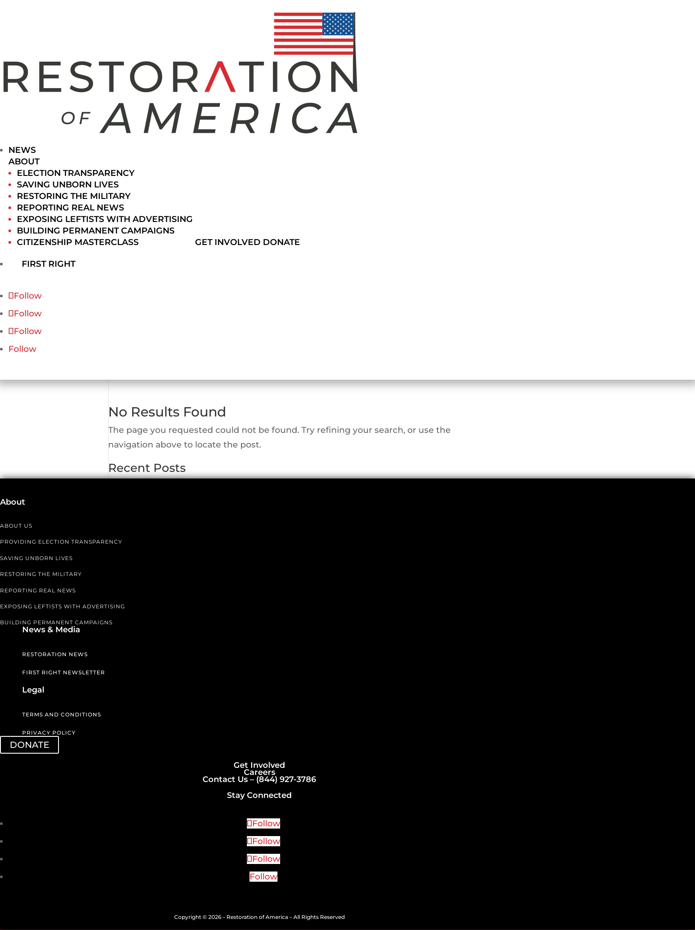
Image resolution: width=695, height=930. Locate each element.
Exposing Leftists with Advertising (105, 219)
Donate (281, 242)
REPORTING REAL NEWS (38, 591)
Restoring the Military (74, 196)
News (22, 150)
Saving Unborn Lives (68, 184)
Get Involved (228, 242)
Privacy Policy (49, 733)
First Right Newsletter (63, 672)
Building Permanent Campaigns (96, 231)
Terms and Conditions (61, 715)
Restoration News (55, 654)
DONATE (29, 745)
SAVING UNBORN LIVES (36, 558)
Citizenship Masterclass (78, 242)
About (23, 161)
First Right (58, 263)
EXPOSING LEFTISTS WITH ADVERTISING (62, 606)
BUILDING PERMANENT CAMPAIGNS (56, 622)
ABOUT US (16, 526)
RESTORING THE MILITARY (41, 574)
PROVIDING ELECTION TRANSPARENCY (61, 542)
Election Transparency (76, 173)
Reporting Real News (70, 207)
